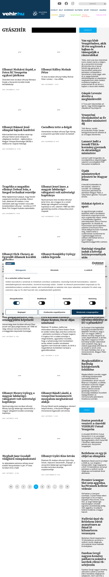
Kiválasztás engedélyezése (54, 312)
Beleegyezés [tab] (21, 270)
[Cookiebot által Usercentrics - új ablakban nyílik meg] (93, 263)
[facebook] (66, 3)
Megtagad (21, 312)
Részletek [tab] (54, 270)
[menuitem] (54, 10)
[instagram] (72, 3)
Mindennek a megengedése (87, 312)
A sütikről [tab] (88, 270)
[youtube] (59, 3)
